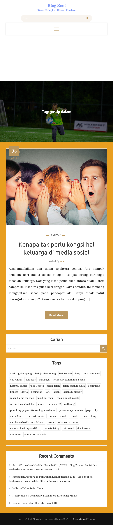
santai (56, 235)
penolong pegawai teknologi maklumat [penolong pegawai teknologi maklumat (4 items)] (33, 410)
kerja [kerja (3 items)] (24, 391)
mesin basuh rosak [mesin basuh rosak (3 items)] (68, 397)
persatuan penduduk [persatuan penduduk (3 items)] (71, 410)
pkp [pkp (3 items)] (88, 410)
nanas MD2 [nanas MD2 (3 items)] (54, 403)
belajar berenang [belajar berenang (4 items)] (45, 373)
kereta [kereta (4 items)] (14, 391)
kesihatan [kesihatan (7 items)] (36, 391)
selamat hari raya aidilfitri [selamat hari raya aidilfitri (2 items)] (25, 428)
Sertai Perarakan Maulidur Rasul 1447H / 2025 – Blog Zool (46, 465)
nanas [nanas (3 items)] (40, 403)
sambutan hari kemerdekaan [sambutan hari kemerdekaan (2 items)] (27, 422)
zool (62, 261)
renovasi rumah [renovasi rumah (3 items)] (35, 416)
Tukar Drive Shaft (32, 488)
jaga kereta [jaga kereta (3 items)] (37, 385)
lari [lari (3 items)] (47, 391)
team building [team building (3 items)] (52, 428)
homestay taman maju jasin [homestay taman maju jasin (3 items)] (69, 379)
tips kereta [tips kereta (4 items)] (83, 428)
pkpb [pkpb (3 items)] (96, 410)
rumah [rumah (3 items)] (73, 416)
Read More (56, 315)
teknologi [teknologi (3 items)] (68, 428)
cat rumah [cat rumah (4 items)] (16, 379)
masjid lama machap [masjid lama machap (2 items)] (22, 397)
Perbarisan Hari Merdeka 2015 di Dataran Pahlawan (39, 480)
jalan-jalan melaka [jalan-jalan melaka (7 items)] (74, 385)
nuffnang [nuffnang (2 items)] (69, 403)
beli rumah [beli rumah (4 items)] (65, 373)
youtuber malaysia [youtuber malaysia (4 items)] (35, 434)
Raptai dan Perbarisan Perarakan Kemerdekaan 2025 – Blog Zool (50, 476)
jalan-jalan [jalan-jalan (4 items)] (53, 385)
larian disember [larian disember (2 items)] (72, 391)
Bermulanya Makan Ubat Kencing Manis (53, 495)
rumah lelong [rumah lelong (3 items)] (88, 416)
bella (15, 488)
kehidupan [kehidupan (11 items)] (94, 385)
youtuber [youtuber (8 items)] (15, 434)
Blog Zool (56, 5)
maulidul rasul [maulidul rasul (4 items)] (45, 397)
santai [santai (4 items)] (51, 422)
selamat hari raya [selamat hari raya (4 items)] (68, 422)
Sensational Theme (84, 518)
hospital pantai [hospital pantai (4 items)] (18, 385)
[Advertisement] (56, 57)
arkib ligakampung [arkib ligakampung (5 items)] (21, 373)
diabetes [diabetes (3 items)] (30, 379)
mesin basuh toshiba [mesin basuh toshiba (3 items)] (22, 403)
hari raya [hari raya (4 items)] (44, 379)
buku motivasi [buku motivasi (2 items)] (92, 373)
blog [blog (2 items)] (77, 373)
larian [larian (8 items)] (56, 391)
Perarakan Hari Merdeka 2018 (39, 502)
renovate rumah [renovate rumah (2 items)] (56, 416)
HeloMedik (18, 495)
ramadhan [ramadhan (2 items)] (16, 416)
